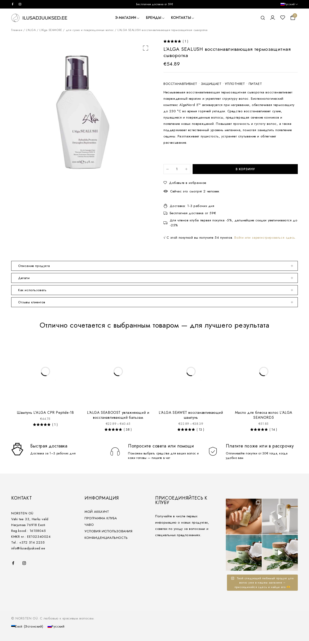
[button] (145, 48)
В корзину (245, 169)
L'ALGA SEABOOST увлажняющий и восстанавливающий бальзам (118, 415)
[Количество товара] (176, 169)
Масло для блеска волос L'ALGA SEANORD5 (263, 415)
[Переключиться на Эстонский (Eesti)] (27, 626)
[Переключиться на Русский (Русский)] (56, 626)
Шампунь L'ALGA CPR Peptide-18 (45, 412)
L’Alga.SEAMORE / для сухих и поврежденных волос (76, 30)
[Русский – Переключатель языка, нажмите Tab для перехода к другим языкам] (289, 4)
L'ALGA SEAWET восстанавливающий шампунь (191, 415)
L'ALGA (31, 30)
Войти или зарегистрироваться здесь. (265, 237)
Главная (16, 30)
